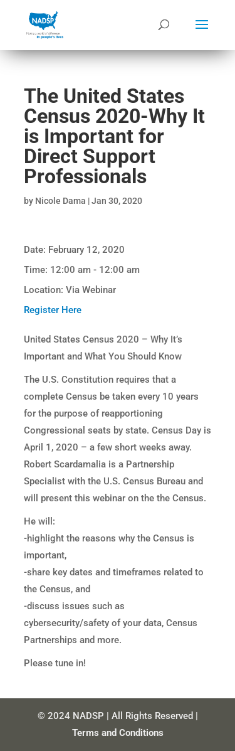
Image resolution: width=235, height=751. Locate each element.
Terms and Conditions (118, 732)
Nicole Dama (60, 201)
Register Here (52, 310)
